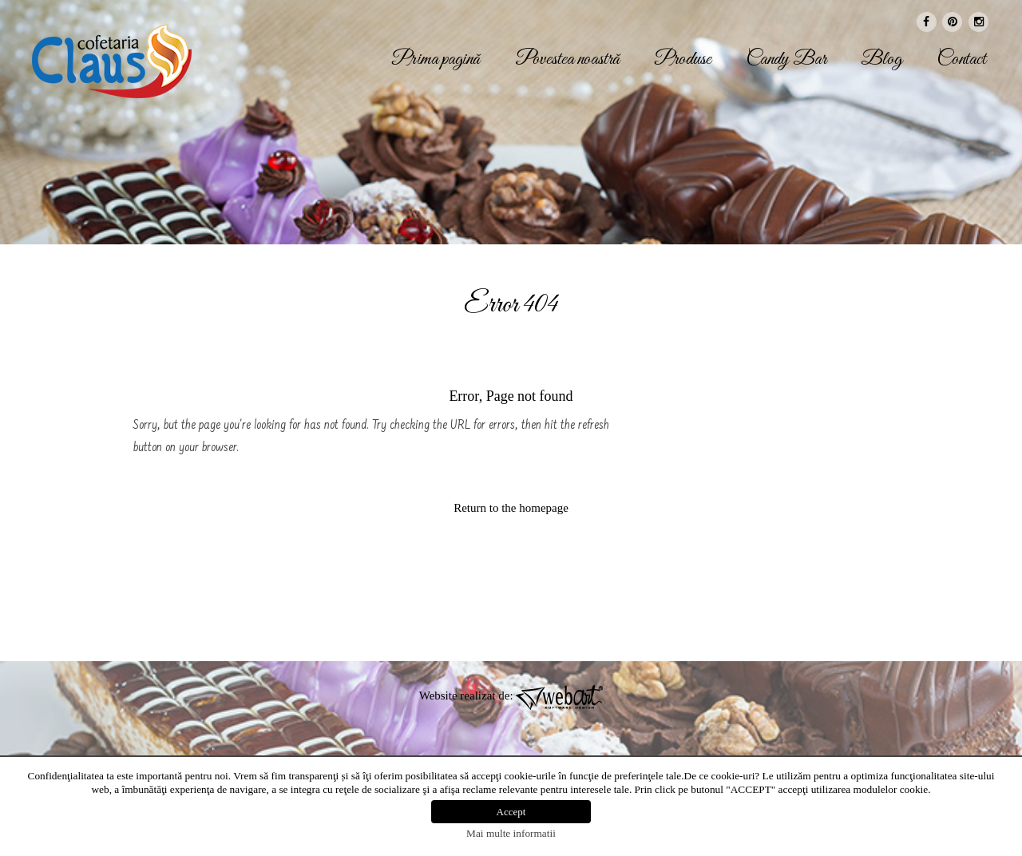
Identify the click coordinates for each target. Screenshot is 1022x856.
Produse (683, 60)
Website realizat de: (511, 695)
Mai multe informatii (511, 833)
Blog (881, 60)
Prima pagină (436, 60)
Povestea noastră (567, 60)
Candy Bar (786, 60)
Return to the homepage (511, 507)
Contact (961, 60)
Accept (511, 812)
